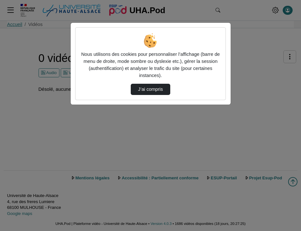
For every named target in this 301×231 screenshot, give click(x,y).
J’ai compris (150, 89)
